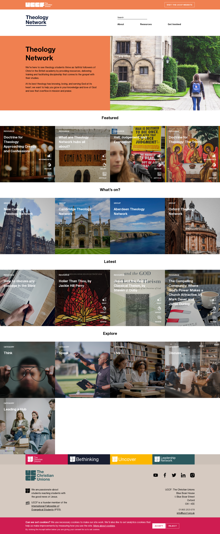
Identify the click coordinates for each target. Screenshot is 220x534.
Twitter (171, 475)
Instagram (190, 475)
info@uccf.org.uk (186, 513)
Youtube (153, 475)
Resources (146, 24)
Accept (159, 525)
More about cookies (104, 525)
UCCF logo (37, 21)
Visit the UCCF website (179, 5)
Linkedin (180, 475)
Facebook (162, 475)
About (120, 24)
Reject (173, 525)
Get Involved (174, 24)
